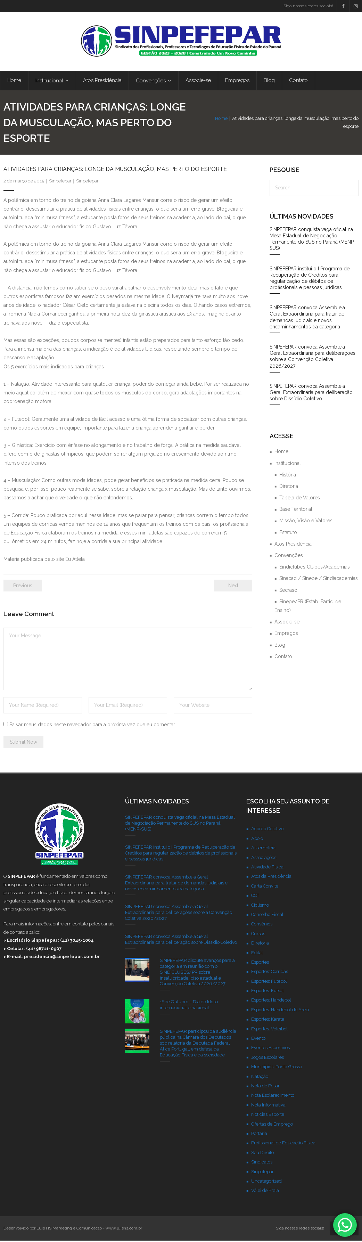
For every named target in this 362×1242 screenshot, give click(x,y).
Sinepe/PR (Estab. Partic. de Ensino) (307, 607)
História (287, 476)
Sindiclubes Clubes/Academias (314, 568)
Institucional (287, 464)
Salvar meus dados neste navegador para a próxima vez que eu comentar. (92, 726)
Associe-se (286, 623)
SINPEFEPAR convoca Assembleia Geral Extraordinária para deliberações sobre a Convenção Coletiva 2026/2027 (312, 357)
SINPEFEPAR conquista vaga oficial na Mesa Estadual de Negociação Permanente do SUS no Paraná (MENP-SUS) (313, 240)
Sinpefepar (60, 182)
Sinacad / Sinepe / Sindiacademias (318, 579)
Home (205, 123)
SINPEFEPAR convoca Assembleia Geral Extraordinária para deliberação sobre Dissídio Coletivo (311, 394)
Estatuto (288, 534)
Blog (279, 646)
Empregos (286, 634)
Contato (283, 658)
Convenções (288, 556)
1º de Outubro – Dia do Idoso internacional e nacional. (189, 1006)
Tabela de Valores (299, 499)
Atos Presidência (293, 545)
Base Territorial (295, 510)
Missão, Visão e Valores (305, 522)
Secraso (288, 591)
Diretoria (288, 487)
